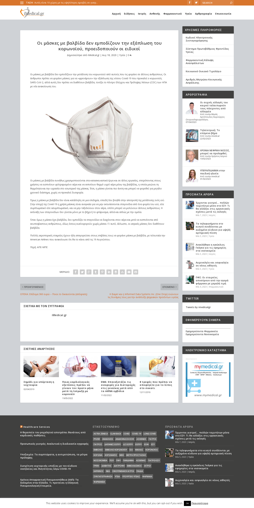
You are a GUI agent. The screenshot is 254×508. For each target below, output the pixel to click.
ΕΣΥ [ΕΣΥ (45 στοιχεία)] (153, 444)
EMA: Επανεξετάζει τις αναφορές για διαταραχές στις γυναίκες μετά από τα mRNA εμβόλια (118, 386)
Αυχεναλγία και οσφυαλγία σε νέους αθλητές (212, 264)
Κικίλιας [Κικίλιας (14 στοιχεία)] (139, 449)
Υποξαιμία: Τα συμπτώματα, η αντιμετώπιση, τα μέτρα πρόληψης (53, 456)
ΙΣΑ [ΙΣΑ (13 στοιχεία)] (131, 449)
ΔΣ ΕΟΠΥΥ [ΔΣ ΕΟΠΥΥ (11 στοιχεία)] (128, 444)
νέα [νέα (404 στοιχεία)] (108, 471)
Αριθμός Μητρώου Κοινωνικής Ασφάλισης (204, 81)
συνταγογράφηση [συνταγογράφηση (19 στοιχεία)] (103, 476)
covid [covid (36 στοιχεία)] (126, 433)
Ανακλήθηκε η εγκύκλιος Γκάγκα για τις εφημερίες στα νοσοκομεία (211, 247)
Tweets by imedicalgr (198, 307)
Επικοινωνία (223, 13)
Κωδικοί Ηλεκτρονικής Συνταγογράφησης (199, 39)
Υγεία (188, 13)
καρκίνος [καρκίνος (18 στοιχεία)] (98, 471)
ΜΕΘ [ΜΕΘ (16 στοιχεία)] (121, 455)
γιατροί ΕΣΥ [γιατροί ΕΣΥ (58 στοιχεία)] (154, 460)
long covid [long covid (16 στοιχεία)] (150, 433)
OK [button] (187, 503)
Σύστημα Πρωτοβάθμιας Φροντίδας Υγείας (207, 50)
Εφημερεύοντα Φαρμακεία (202, 331)
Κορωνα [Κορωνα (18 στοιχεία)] (98, 455)
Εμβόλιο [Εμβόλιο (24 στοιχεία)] (98, 449)
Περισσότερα (200, 503)
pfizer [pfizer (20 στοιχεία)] (97, 439)
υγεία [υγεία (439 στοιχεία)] (117, 476)
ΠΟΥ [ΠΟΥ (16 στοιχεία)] (112, 460)
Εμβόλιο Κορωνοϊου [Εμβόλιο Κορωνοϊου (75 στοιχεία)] (116, 449)
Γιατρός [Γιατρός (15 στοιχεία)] (98, 444)
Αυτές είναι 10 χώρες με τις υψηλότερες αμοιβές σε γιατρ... (66, 2)
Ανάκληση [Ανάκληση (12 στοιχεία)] (107, 439)
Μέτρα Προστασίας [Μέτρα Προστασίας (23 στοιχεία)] (136, 455)
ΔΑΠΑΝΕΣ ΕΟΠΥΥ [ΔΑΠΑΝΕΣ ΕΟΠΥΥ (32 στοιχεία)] (112, 444)
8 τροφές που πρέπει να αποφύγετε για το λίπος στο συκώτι (156, 384)
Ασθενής (155, 13)
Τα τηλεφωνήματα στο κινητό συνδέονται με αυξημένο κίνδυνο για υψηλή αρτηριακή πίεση (213, 228)
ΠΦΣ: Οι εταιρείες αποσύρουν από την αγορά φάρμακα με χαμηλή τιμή (212, 280)
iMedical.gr (93, 55)
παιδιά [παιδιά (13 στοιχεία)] (140, 471)
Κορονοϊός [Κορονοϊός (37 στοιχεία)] (152, 449)
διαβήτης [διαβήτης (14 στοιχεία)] (106, 465)
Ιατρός (142, 13)
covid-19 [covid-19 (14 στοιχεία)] (136, 433)
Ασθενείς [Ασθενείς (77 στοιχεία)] (141, 439)
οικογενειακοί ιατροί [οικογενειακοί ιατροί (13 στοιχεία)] (123, 471)
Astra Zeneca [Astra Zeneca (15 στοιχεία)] (101, 433)
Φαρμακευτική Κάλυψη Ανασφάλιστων (199, 62)
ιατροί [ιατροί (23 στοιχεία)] (147, 465)
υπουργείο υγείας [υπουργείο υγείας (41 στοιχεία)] (131, 476)
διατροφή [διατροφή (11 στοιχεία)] (119, 465)
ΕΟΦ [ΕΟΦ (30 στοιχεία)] (146, 444)
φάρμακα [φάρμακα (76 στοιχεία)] (147, 476)
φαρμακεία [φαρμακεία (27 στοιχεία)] (99, 481)
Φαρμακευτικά (172, 13)
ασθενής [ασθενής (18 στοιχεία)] (141, 460)
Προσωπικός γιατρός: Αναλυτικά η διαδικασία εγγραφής (54, 443)
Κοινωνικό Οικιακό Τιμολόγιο (203, 71)
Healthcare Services (36, 426)
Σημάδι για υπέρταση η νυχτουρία (39, 383)
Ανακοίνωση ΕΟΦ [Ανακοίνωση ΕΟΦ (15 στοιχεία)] (124, 439)
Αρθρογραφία (203, 13)
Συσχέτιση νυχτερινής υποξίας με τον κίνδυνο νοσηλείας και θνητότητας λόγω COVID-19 (48, 467)
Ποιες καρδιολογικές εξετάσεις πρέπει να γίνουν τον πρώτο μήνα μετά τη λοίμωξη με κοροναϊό (78, 388)
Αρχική (116, 13)
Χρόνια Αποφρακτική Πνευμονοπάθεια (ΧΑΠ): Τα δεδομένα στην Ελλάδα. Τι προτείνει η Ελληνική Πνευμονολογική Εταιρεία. (49, 482)
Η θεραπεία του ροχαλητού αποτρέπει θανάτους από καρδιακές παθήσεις (53, 434)
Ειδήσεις (129, 13)
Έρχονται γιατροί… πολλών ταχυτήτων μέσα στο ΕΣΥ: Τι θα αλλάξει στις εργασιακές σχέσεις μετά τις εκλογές (213, 207)
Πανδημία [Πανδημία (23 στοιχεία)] (128, 460)
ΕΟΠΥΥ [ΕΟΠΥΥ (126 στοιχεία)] (138, 444)
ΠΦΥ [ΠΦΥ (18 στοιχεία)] (118, 460)
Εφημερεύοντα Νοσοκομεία (202, 334)
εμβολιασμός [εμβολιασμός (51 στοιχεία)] (134, 465)
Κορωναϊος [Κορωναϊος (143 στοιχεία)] (111, 455)
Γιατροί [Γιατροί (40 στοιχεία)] (152, 439)
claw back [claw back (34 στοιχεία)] (115, 433)
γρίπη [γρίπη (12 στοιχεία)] (96, 465)
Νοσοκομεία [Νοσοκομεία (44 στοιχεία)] (100, 460)
